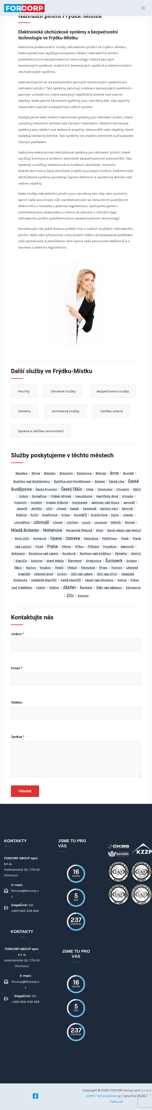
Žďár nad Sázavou (109, 588)
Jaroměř (129, 502)
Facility (24, 391)
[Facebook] (35, 1096)
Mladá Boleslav (25, 530)
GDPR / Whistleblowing (103, 1096)
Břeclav (100, 473)
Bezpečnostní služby (113, 391)
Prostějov (110, 547)
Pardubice (91, 538)
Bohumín (66, 473)
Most (99, 530)
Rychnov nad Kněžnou (95, 553)
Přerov (66, 547)
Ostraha (24, 411)
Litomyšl (41, 522)
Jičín (49, 509)
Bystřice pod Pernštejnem (72, 481)
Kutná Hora (99, 515)
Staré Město (55, 561)
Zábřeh (69, 587)
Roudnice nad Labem (43, 553)
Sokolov (37, 561)
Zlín (70, 595)
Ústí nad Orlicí (107, 574)
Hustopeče (79, 502)
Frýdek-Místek (60, 496)
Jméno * (17, 634)
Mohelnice (52, 530)
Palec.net (116, 1102)
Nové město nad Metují (124, 530)
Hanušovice (83, 496)
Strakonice (93, 561)
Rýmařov (121, 553)
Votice (121, 580)
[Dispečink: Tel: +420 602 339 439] (22, 907)
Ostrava (73, 538)
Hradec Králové (57, 502)
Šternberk (75, 561)
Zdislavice (133, 588)
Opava (56, 538)
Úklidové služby (63, 391)
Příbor (79, 547)
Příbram (93, 547)
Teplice (31, 568)
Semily (136, 553)
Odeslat (24, 791)
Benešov (21, 473)
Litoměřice (22, 522)
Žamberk (86, 588)
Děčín (137, 489)
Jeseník (22, 509)
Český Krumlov (46, 489)
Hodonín (20, 502)
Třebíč (59, 568)
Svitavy (131, 561)
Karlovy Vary (109, 509)
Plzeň (39, 547)
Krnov (65, 515)
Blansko (50, 473)
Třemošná (88, 568)
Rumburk (69, 553)
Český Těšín (71, 489)
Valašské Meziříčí (44, 580)
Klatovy (21, 515)
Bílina (35, 473)
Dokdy (23, 496)
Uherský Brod (43, 574)
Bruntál (128, 473)
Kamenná (89, 509)
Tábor (18, 568)
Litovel (58, 522)
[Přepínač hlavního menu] (143, 8)
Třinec (103, 568)
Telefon (16, 702)
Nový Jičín (22, 538)
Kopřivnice (50, 515)
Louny (86, 522)
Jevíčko (36, 509)
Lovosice (100, 522)
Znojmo (83, 596)
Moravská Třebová (79, 530)
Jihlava (61, 509)
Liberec (128, 515)
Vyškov (54, 588)
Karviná (127, 509)
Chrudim (122, 489)
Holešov (36, 502)
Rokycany (18, 553)
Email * (16, 668)
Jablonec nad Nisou (105, 502)
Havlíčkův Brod (107, 496)
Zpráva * (17, 737)
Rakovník (127, 547)
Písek (125, 538)
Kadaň (74, 509)
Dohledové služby (65, 411)
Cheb (89, 489)
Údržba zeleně (111, 411)
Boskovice (84, 473)
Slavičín (21, 561)
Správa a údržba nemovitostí (41, 431)
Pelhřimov (109, 538)
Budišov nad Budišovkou (31, 481)
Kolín (34, 515)
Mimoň (130, 522)
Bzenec (100, 481)
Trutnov (116, 568)
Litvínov (72, 522)
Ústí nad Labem (82, 574)
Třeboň (72, 568)
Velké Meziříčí (70, 580)
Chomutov (104, 489)
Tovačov (45, 568)
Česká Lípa (116, 481)
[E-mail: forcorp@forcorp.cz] (22, 890)
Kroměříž (80, 515)
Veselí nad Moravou (99, 580)
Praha (52, 546)
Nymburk (39, 538)
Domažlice (39, 496)
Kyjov (115, 515)
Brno (114, 473)
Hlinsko (127, 496)
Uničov (62, 574)
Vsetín (40, 588)
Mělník (116, 522)
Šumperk (113, 560)
